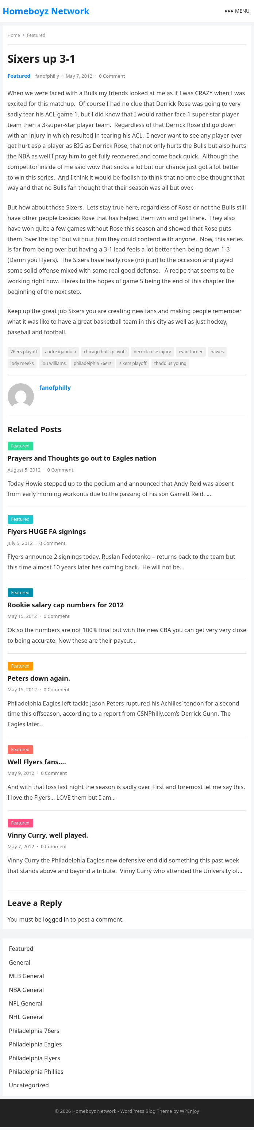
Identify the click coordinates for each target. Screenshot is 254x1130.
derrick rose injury (153, 352)
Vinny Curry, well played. (48, 835)
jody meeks (22, 364)
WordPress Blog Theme (146, 1114)
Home (14, 35)
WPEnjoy (189, 1114)
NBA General (27, 992)
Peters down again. (39, 678)
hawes (217, 352)
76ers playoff (24, 352)
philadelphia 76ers (93, 364)
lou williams (54, 364)
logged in (56, 920)
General (20, 964)
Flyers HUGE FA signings (47, 532)
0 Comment (113, 76)
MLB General (27, 978)
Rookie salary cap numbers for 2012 (66, 605)
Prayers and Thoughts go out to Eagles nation (82, 458)
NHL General (27, 1019)
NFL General (26, 1005)
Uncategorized (30, 1087)
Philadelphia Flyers (35, 1060)
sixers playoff (133, 364)
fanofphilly (47, 76)
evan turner (191, 352)
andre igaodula (61, 352)
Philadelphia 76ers (35, 1033)
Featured (36, 35)
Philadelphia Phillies (37, 1073)
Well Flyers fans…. (37, 762)
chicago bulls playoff (105, 352)
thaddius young (171, 364)
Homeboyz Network (46, 11)
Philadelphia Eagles (36, 1046)
